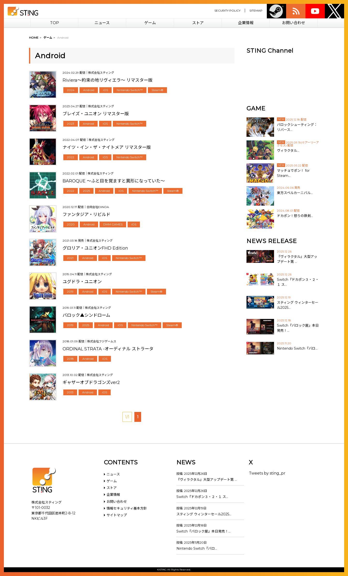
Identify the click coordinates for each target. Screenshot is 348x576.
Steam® (157, 90)
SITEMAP (255, 10)
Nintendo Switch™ (130, 90)
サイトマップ (117, 515)
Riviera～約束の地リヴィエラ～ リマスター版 (107, 80)
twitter (334, 11)
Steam (276, 11)
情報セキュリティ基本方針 (127, 508)
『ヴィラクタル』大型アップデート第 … (206, 479)
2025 (86, 191)
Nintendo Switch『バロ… (196, 548)
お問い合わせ (293, 23)
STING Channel (269, 50)
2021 (70, 258)
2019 (70, 291)
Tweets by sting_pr (267, 473)
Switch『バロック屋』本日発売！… (203, 531)
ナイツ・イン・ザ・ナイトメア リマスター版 (107, 147)
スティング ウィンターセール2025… (203, 514)
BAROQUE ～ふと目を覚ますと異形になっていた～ (114, 181)
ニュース (102, 23)
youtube (315, 11)
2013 (70, 392)
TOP (54, 23)
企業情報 (246, 23)
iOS (105, 90)
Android (88, 90)
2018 (70, 358)
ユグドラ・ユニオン (82, 281)
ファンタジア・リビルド (86, 214)
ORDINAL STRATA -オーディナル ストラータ (108, 349)
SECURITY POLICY (227, 10)
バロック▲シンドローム (86, 315)
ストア (198, 23)
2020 (71, 224)
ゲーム (150, 23)
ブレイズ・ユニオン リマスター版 (96, 113)
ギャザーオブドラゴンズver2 (91, 382)
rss (295, 11)
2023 (70, 123)
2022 (70, 157)
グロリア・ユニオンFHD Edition (95, 248)
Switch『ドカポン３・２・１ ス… (202, 497)
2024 (70, 90)
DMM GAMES (113, 224)
